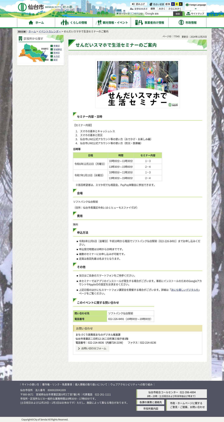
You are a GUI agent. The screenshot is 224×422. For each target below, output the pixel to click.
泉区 (55, 59)
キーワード (123, 13)
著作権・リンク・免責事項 (57, 384)
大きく (162, 8)
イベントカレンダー (50, 31)
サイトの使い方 (30, 384)
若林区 (56, 52)
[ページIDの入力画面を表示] (132, 13)
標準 (167, 4)
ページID (137, 13)
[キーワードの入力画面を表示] (118, 13)
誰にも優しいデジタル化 (184, 290)
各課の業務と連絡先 (151, 402)
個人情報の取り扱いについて (91, 384)
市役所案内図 (150, 408)
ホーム (32, 31)
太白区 (56, 56)
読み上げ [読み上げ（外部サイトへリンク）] (140, 3)
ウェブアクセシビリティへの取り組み (131, 384)
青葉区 (56, 45)
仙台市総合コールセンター (163, 392)
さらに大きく (174, 8)
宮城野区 (57, 49)
